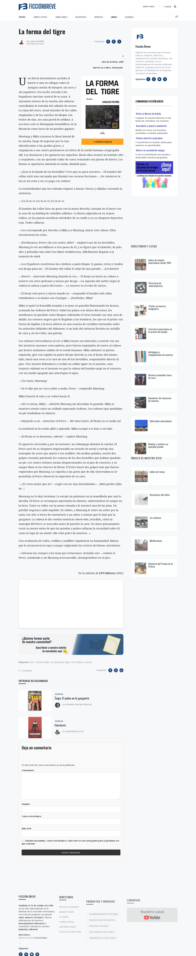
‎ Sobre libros (61, 16)
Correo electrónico (31, 816)
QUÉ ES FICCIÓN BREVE (69, 939)
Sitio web (26, 828)
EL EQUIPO (63, 949)
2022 (32, 662)
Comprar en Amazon (102, 141)
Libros (114, 16)
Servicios (98, 16)
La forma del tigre (60, 662)
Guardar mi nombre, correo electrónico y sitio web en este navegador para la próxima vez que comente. (70, 842)
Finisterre (60, 741)
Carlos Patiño (43, 662)
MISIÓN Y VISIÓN (66, 944)
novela (88, 662)
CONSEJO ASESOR (66, 954)
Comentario (28, 770)
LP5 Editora (78, 662)
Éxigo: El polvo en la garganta (72, 714)
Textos (22, 16)
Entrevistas (80, 16)
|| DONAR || (129, 16)
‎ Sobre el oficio (40, 16)
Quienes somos (148, 6)
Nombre (26, 804)
